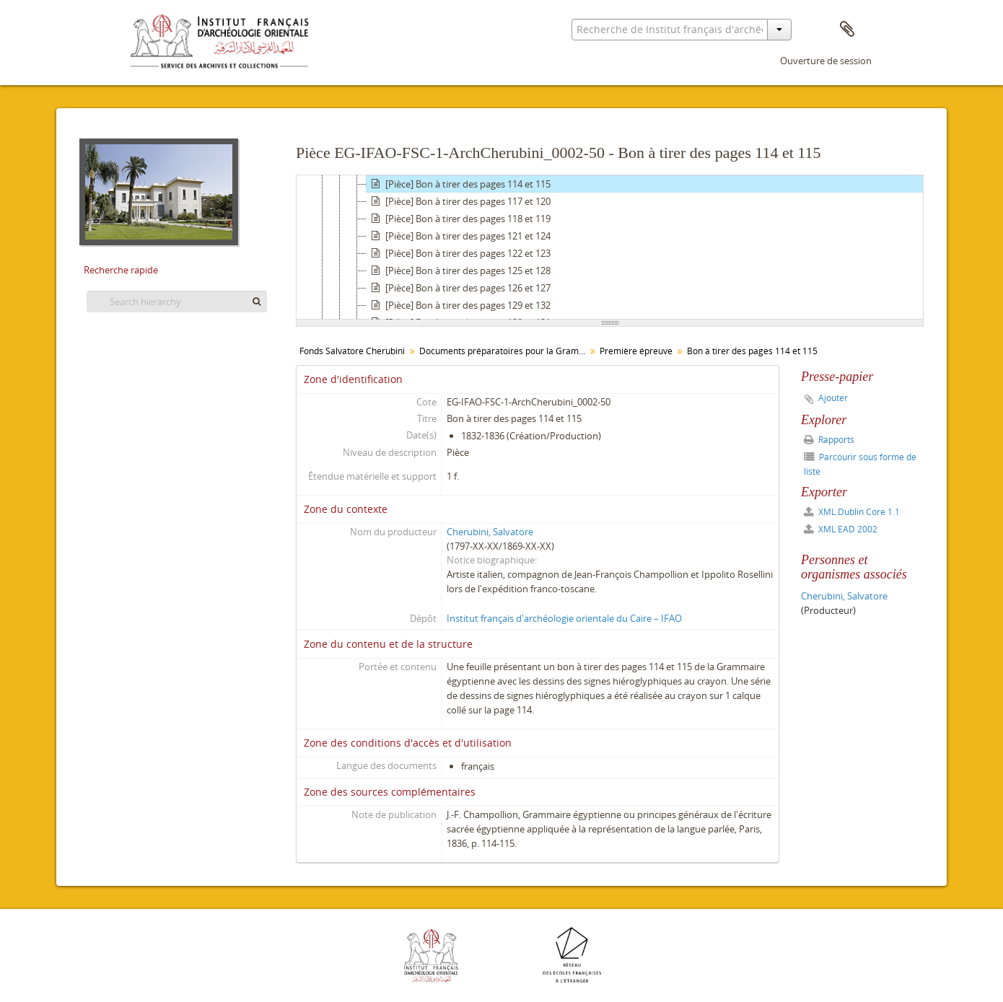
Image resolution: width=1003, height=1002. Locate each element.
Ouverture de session (826, 60)
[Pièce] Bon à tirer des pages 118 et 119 (459, 218)
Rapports (829, 440)
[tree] (610, 247)
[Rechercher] (256, 301)
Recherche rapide (121, 269)
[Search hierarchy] (177, 301)
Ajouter (833, 398)
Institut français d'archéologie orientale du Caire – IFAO (564, 618)
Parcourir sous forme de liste (860, 464)
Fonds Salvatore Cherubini (352, 351)
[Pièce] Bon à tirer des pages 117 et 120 (459, 201)
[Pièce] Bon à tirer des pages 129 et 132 (459, 305)
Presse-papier (847, 30)
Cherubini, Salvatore (490, 531)
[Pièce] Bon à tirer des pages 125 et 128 (459, 270)
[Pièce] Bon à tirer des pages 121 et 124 (459, 236)
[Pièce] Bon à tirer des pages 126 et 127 (459, 287)
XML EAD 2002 (840, 529)
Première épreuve (636, 351)
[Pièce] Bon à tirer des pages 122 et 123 (459, 253)
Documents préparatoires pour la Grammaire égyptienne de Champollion (504, 351)
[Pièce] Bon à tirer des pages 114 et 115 (459, 184)
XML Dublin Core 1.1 (852, 512)
